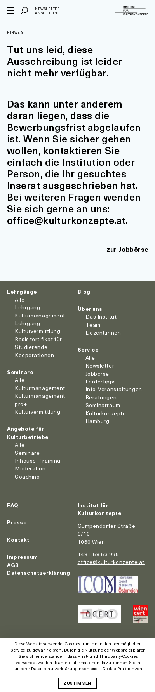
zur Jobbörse (127, 249)
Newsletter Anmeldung (47, 11)
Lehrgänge (22, 292)
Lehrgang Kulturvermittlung (38, 327)
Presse (16, 522)
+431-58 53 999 (98, 554)
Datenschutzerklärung (38, 573)
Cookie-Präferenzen (122, 669)
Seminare (20, 372)
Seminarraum (102, 405)
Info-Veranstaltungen (113, 389)
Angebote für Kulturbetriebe (28, 433)
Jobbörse (97, 373)
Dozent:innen (103, 332)
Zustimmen (77, 683)
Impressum (22, 557)
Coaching (27, 476)
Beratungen (101, 397)
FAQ (13, 505)
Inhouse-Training (38, 460)
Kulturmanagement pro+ (40, 400)
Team (93, 325)
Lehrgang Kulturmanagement (40, 311)
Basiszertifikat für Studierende (38, 343)
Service (88, 349)
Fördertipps (100, 381)
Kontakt (18, 540)
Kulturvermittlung (38, 412)
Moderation (30, 468)
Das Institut (101, 316)
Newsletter (100, 365)
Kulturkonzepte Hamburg (105, 417)
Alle (19, 299)
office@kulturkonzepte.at (66, 220)
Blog (84, 292)
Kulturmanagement (40, 388)
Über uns (90, 309)
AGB (13, 565)
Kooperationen (34, 355)
